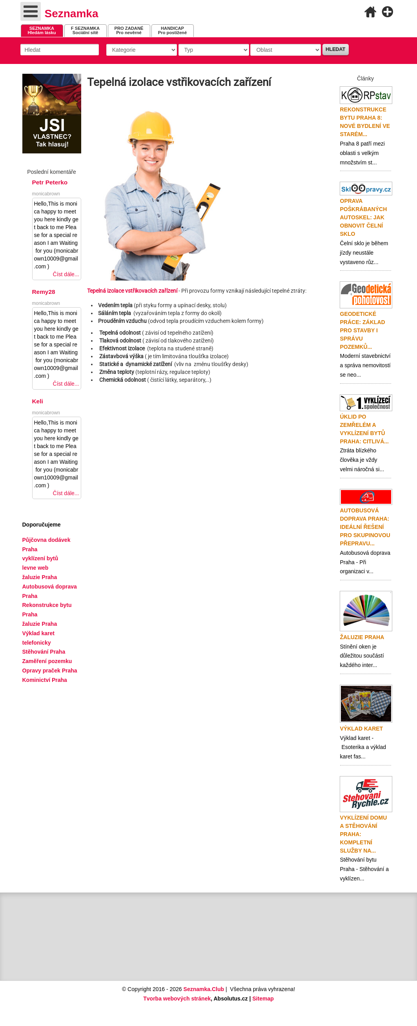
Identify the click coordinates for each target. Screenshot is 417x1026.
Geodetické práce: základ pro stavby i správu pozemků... (362, 330)
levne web (35, 568)
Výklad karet (361, 728)
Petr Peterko (50, 182)
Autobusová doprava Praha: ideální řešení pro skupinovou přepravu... (365, 527)
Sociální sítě (85, 30)
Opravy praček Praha (49, 670)
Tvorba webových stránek (177, 998)
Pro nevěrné (129, 30)
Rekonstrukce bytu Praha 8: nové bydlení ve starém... (365, 121)
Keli (37, 401)
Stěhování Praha (44, 652)
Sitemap (262, 998)
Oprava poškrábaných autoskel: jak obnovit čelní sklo (363, 217)
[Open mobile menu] (30, 11)
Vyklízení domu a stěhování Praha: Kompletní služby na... (363, 834)
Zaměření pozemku (47, 661)
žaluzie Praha (39, 624)
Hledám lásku (41, 30)
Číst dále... (66, 274)
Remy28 (43, 291)
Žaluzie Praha (362, 637)
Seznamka (71, 13)
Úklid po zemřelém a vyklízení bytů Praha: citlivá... (364, 429)
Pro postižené (172, 30)
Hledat (335, 49)
